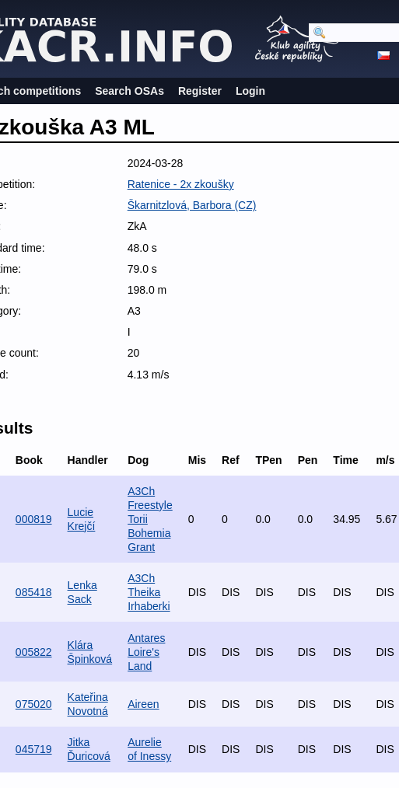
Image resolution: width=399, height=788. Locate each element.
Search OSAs (129, 91)
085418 (34, 592)
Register (200, 91)
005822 (34, 652)
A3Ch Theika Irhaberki (149, 592)
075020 (34, 704)
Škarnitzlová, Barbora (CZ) (192, 205)
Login (250, 91)
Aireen (143, 704)
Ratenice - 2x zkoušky (181, 184)
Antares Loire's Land (146, 652)
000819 (34, 519)
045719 (34, 749)
